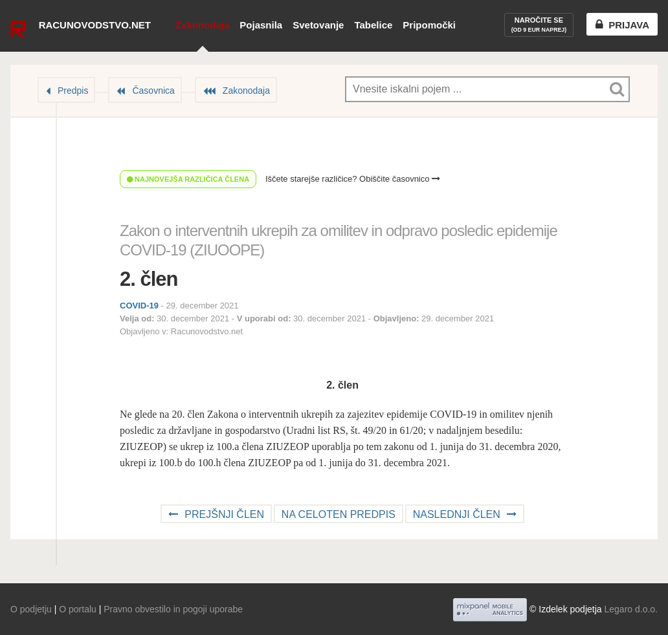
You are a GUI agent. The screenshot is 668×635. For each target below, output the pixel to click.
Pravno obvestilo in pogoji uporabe (173, 609)
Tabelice (373, 24)
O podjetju (31, 609)
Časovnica (153, 90)
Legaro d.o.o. (631, 609)
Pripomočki (429, 24)
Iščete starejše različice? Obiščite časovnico (352, 179)
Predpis (73, 90)
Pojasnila (260, 24)
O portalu (77, 609)
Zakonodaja (202, 24)
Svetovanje (318, 24)
